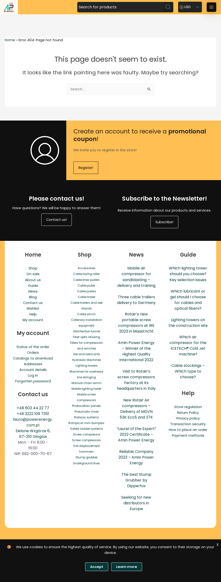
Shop (33, 268)
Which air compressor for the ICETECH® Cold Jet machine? (188, 345)
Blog (33, 297)
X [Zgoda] (217, 544)
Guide (33, 285)
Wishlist (32, 308)
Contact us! (56, 219)
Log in (33, 375)
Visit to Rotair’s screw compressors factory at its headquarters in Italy (136, 380)
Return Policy (188, 412)
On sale (33, 274)
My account (33, 320)
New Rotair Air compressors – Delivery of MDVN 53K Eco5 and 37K (136, 408)
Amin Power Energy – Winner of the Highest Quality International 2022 (136, 351)
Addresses (33, 364)
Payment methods (188, 435)
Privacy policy (188, 418)
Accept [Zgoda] (96, 566)
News (33, 291)
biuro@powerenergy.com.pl (33, 422)
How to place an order (188, 429)
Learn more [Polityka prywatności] (126, 566)
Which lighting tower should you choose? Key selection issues (188, 273)
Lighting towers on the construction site (188, 322)
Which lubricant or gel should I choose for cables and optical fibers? (188, 299)
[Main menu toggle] (211, 7)
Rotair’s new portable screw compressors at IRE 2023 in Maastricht (136, 322)
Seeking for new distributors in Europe (136, 503)
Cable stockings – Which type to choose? (188, 371)
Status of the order (32, 346)
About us (33, 280)
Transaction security (188, 424)
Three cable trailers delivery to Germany (136, 299)
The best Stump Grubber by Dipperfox (136, 480)
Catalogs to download (33, 358)
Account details (33, 369)
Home (10, 40)
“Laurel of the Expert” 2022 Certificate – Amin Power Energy (136, 434)
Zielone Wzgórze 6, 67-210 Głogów (32, 433)
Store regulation (188, 407)
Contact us (33, 302)
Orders (33, 352)
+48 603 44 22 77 (33, 408)
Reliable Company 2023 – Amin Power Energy (136, 457)
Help (33, 314)
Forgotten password (33, 381)
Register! (85, 167)
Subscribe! (164, 222)
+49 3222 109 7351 (33, 413)
